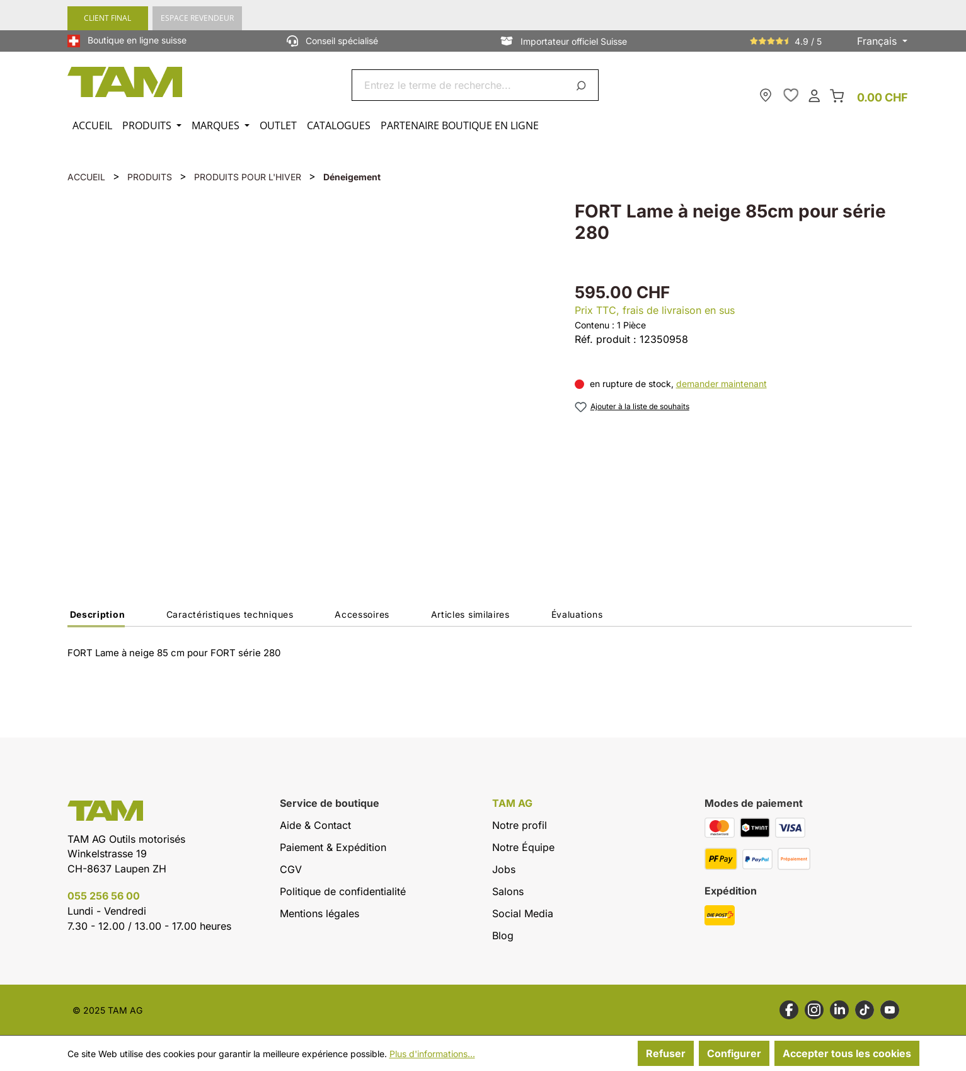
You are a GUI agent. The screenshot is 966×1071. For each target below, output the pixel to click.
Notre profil (519, 825)
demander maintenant (721, 383)
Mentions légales (319, 913)
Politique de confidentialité (343, 891)
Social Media (522, 913)
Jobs (503, 869)
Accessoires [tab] (362, 614)
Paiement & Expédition (333, 847)
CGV (291, 869)
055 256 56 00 (103, 895)
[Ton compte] (814, 95)
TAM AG (512, 803)
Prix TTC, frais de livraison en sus (655, 310)
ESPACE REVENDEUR (197, 18)
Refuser (666, 1053)
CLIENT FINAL (107, 18)
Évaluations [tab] (577, 614)
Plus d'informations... (432, 1053)
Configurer (734, 1053)
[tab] (96, 617)
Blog (503, 935)
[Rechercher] (583, 85)
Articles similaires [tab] (470, 614)
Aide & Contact (315, 825)
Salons (508, 891)
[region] (308, 375)
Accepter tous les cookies (847, 1053)
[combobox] (460, 85)
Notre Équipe (523, 847)
